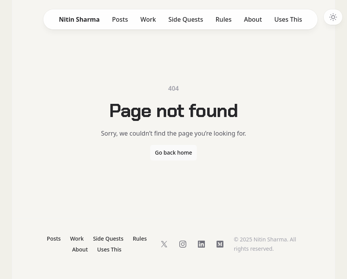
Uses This (288, 19)
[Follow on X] (164, 244)
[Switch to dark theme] (333, 17)
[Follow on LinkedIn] (201, 244)
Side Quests (185, 19)
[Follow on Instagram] (183, 244)
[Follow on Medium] (220, 244)
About (253, 19)
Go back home (173, 152)
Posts (120, 19)
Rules (224, 19)
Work (148, 19)
